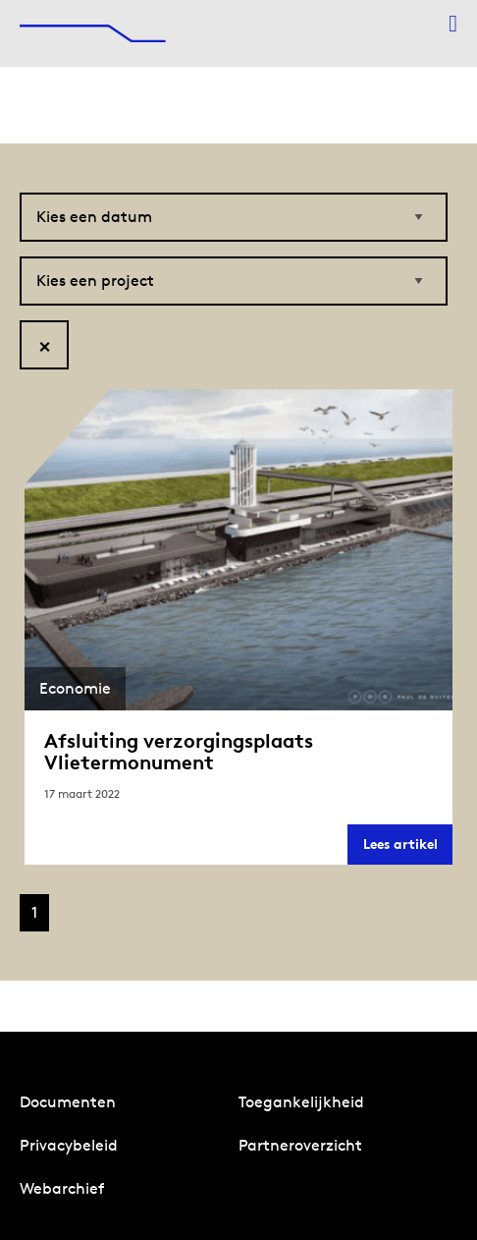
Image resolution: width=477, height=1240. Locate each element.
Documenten (68, 1102)
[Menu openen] (453, 23)
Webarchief (62, 1188)
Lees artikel (407, 849)
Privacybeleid (69, 1145)
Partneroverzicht (300, 1145)
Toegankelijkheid (301, 1102)
